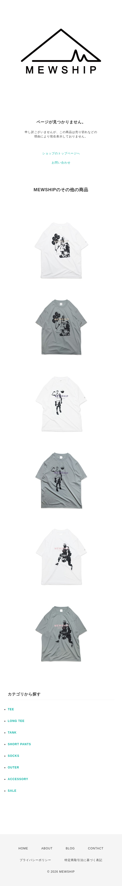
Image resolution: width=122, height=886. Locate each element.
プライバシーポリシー (35, 860)
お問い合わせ (61, 162)
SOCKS (13, 756)
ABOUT (46, 848)
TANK (12, 732)
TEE (11, 709)
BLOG (70, 848)
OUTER (13, 767)
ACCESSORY (18, 779)
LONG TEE (16, 721)
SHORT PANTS (19, 744)
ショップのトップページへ (61, 153)
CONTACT (96, 848)
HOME (23, 848)
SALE (12, 790)
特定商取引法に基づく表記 (83, 860)
